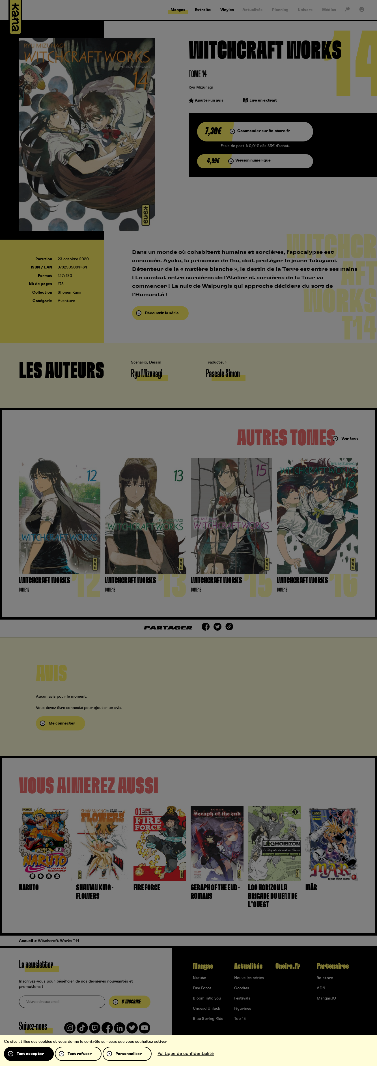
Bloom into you (207, 998)
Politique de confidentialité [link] (186, 1053)
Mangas (203, 966)
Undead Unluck (206, 1009)
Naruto (199, 978)
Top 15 (240, 1019)
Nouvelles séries (249, 978)
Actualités (248, 966)
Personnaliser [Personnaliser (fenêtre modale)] (128, 1054)
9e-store (325, 978)
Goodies (241, 988)
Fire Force (202, 988)
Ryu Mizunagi (201, 87)
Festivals (242, 998)
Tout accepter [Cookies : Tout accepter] (30, 1054)
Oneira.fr (287, 966)
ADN (321, 988)
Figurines (242, 1009)
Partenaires (333, 966)
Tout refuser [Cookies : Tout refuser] (80, 1054)
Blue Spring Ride (208, 1019)
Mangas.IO (326, 998)
